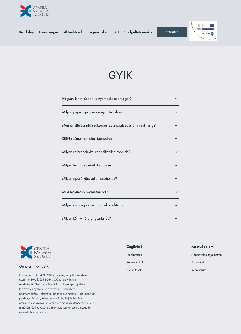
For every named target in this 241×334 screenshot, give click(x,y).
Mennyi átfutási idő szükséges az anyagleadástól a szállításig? (120, 125)
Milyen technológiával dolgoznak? (120, 165)
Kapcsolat (172, 31)
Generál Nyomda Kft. (35, 266)
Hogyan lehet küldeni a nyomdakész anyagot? (120, 99)
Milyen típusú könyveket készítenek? (120, 178)
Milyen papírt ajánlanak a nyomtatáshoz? (120, 112)
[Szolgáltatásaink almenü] (152, 32)
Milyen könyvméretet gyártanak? (120, 218)
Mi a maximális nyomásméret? (120, 192)
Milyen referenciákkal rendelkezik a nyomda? (120, 152)
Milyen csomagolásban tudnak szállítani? (120, 205)
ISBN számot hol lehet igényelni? (120, 138)
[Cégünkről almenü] (106, 32)
